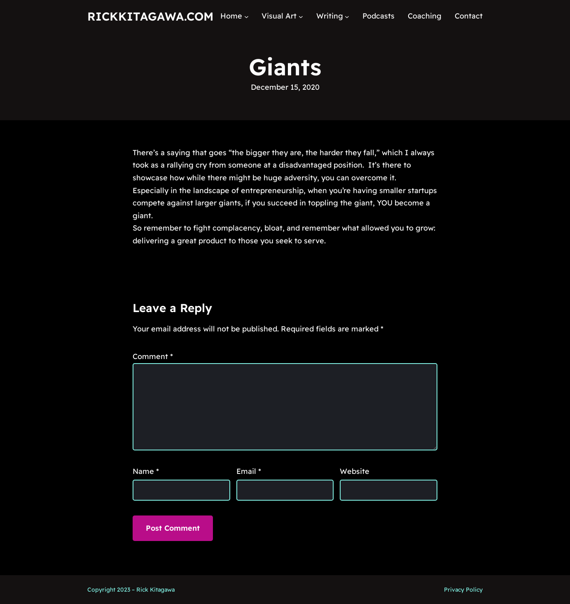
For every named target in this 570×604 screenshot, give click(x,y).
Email (248, 471)
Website (354, 471)
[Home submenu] (246, 16)
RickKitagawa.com (150, 16)
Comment (153, 356)
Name (146, 471)
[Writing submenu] (347, 16)
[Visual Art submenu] (301, 16)
